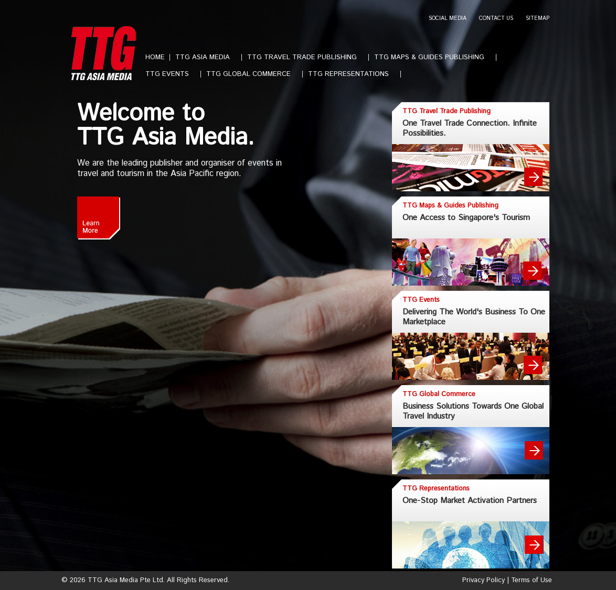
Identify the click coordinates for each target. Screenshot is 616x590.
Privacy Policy (483, 580)
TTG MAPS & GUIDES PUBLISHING (433, 57)
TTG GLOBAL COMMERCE (252, 74)
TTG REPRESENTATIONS (352, 74)
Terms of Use (531, 580)
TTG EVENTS (171, 74)
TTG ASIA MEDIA (206, 57)
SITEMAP (537, 19)
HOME (155, 57)
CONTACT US (496, 19)
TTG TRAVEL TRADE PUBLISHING (306, 57)
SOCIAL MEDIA (447, 19)
